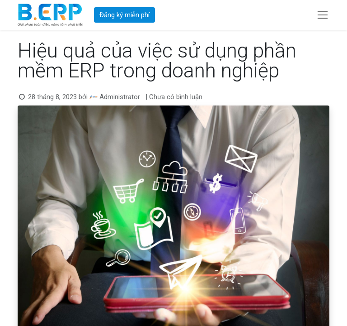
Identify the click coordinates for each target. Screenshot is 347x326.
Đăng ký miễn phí (124, 15)
